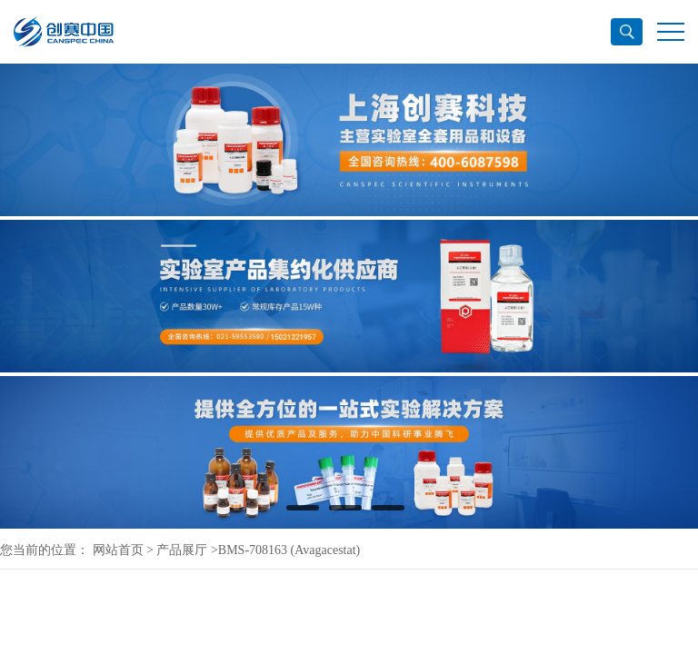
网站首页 (118, 550)
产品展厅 (181, 550)
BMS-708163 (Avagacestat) (289, 550)
